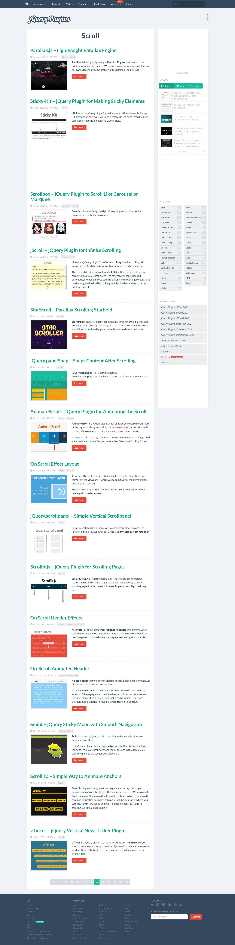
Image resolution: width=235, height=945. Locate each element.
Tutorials (56, 4)
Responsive (72, 675)
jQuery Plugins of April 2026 (183, 312)
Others (196, 222)
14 (90, 882)
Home (29, 905)
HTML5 (171, 273)
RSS (28, 928)
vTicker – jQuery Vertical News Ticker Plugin (77, 830)
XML (196, 278)
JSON (171, 278)
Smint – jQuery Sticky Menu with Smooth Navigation (86, 724)
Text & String (196, 263)
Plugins (166, 86)
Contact (183, 362)
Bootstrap (171, 217)
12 (78, 882)
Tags (180, 86)
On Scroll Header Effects (56, 617)
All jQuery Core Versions (38, 938)
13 (84, 882)
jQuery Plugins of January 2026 (183, 329)
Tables (196, 253)
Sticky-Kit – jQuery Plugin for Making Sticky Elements (87, 101)
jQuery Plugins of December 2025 (183, 334)
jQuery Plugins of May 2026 (183, 307)
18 (115, 882)
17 (109, 882)
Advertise (117, 2)
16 (103, 882)
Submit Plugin (99, 4)
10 (66, 882)
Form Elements (171, 258)
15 (96, 882)
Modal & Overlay (196, 217)
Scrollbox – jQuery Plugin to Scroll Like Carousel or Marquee (84, 196)
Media (171, 288)
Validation (196, 273)
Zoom (196, 283)
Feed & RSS (171, 253)
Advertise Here (183, 73)
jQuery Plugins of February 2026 (183, 323)
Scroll (72, 57)
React (196, 227)
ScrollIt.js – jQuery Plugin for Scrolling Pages (77, 566)
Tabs (196, 258)
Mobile (196, 212)
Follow (131, 4)
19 (121, 882)
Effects (70, 418)
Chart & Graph (171, 227)
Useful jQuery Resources (183, 340)
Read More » (79, 76)
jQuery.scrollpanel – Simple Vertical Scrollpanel (80, 516)
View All (191, 151)
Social (196, 248)
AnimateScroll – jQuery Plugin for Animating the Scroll (88, 411)
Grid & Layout (171, 268)
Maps (171, 283)
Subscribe (196, 917)
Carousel (66, 206)
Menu (62, 731)
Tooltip (196, 268)
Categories (40, 4)
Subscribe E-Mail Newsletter (40, 934)
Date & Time (171, 237)
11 (72, 882)
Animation (79, 624)
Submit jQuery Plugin (183, 346)
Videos (69, 4)
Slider (64, 57)
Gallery (171, 263)
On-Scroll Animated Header (59, 668)
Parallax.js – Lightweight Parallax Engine (73, 50)
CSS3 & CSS (171, 232)
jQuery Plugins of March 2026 (183, 318)
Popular (82, 4)
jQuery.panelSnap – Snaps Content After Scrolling (83, 360)
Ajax (64, 257)
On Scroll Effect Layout (54, 464)
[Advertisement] (90, 167)
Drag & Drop (171, 242)
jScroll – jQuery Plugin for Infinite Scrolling (75, 250)
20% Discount (177, 357)
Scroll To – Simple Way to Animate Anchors (75, 776)
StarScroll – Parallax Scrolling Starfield (71, 309)
